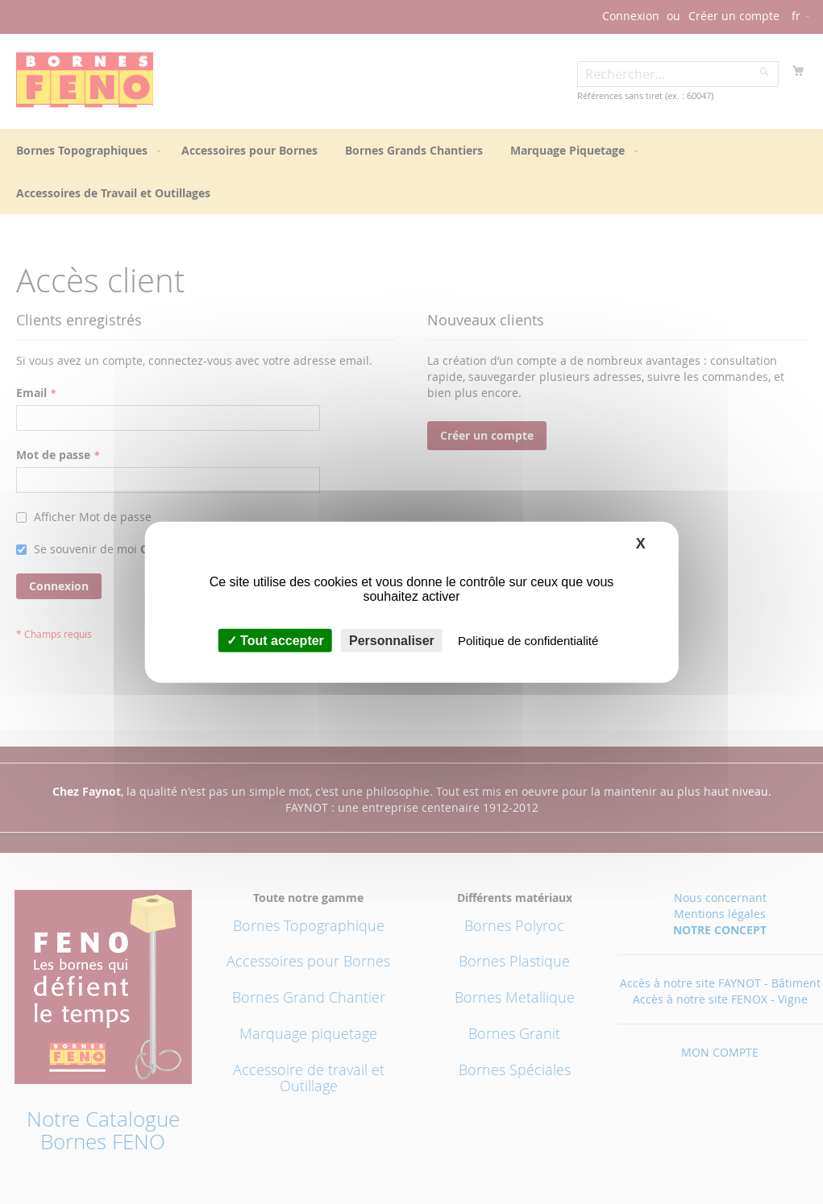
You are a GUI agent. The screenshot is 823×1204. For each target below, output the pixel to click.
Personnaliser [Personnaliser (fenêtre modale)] (391, 641)
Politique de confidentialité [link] (528, 641)
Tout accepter (275, 641)
